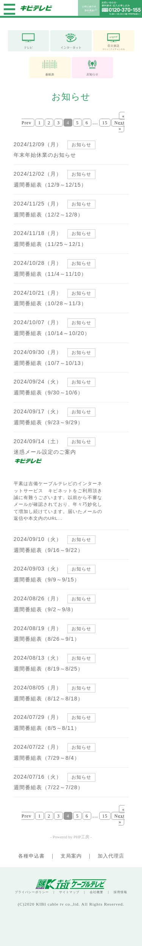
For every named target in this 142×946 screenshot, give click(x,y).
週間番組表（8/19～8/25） (48, 669)
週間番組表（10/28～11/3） (50, 303)
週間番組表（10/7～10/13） (50, 363)
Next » (119, 125)
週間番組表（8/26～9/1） (47, 639)
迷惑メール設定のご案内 (45, 452)
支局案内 (71, 856)
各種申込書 (31, 856)
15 (105, 122)
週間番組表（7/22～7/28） (48, 787)
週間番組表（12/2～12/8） (48, 215)
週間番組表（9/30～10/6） (48, 393)
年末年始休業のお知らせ (45, 155)
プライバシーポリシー (32, 892)
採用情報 (120, 892)
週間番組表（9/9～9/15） (47, 580)
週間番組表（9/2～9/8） (45, 609)
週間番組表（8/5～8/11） (47, 728)
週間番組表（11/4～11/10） (50, 274)
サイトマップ (69, 892)
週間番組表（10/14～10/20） (52, 333)
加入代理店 (111, 856)
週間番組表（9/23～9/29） (48, 422)
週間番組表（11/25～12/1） (50, 244)
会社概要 (96, 892)
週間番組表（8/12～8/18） (48, 699)
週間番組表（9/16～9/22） (48, 550)
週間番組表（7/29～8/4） (47, 758)
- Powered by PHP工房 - (71, 837)
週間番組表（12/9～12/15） (50, 185)
